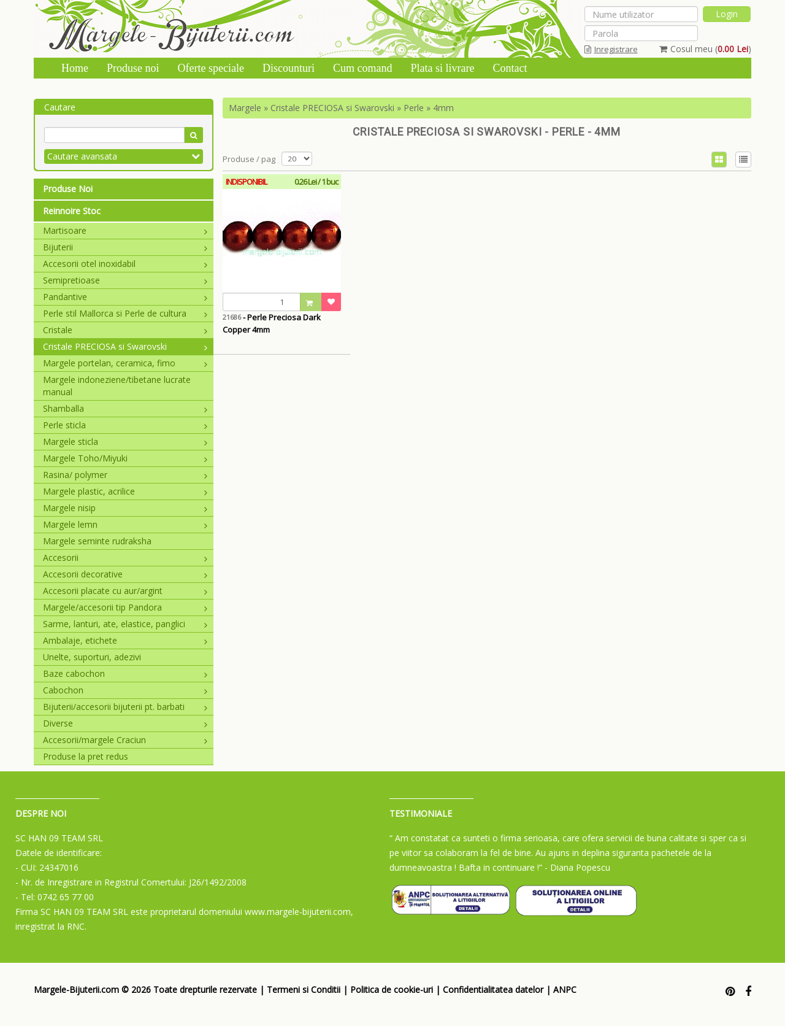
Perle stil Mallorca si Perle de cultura (125, 313)
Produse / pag (249, 158)
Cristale (125, 330)
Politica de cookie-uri (391, 989)
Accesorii (125, 557)
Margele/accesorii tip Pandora (125, 607)
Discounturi (288, 68)
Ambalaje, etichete (125, 640)
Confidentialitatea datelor (493, 989)
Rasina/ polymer (125, 474)
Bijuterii (125, 247)
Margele (245, 108)
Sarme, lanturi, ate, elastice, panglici (125, 624)
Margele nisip (125, 508)
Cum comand (362, 68)
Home (74, 68)
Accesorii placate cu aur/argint (125, 590)
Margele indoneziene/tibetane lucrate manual (117, 386)
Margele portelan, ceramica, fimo (125, 363)
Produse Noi (68, 189)
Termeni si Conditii (303, 989)
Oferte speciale (211, 68)
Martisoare (125, 230)
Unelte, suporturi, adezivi (92, 657)
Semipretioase (125, 280)
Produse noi (133, 68)
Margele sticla (125, 441)
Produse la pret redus (85, 756)
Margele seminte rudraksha (97, 541)
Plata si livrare (442, 68)
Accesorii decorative (125, 574)
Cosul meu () (705, 49)
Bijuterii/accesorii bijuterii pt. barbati (125, 706)
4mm (443, 108)
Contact (509, 68)
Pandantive (125, 297)
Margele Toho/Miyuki (125, 458)
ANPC (564, 989)
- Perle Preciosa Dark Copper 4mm (272, 323)
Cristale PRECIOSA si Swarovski (125, 346)
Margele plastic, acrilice (125, 491)
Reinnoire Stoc (72, 211)
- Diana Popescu (577, 867)
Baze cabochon (125, 673)
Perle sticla (125, 425)
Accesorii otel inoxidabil (125, 263)
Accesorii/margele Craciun (125, 740)
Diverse (125, 723)
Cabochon (125, 690)
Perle (414, 108)
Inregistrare (611, 49)
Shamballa (125, 408)
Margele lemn (125, 524)
